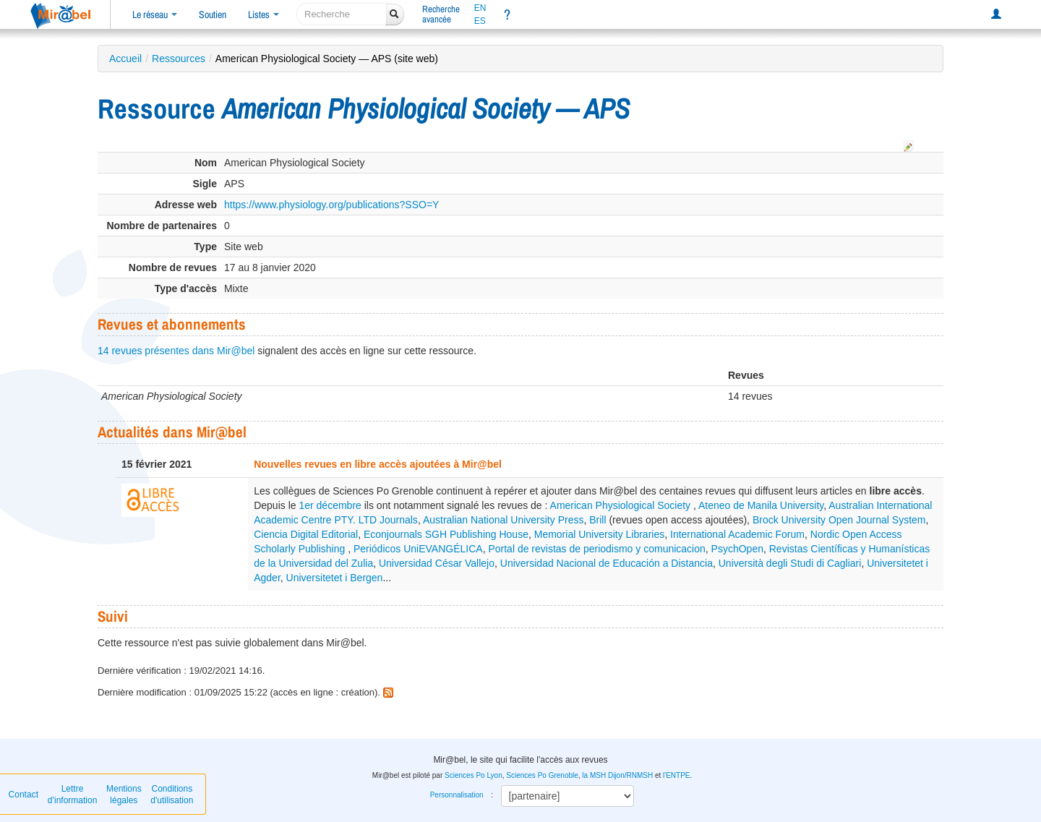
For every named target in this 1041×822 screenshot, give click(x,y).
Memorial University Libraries (599, 534)
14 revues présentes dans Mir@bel (176, 350)
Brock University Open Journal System (839, 520)
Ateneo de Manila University (760, 505)
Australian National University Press (503, 520)
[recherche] (341, 14)
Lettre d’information (73, 794)
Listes (263, 14)
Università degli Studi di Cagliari (790, 563)
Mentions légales (124, 794)
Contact (23, 794)
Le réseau (154, 14)
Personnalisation (457, 795)
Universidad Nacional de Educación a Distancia (606, 563)
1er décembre (330, 505)
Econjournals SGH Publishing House (446, 534)
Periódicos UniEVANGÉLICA (418, 549)
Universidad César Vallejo (436, 563)
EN (480, 8)
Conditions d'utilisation (171, 794)
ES (480, 21)
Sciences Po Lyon (473, 775)
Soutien (212, 14)
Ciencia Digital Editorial (306, 534)
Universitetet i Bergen (334, 577)
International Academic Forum (737, 534)
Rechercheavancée (441, 14)
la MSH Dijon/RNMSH (617, 775)
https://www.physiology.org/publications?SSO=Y (331, 204)
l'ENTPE (676, 775)
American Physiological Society (621, 505)
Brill (597, 520)
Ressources (178, 58)
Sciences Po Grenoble (542, 775)
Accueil (125, 58)
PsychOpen (737, 549)
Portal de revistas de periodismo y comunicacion (596, 549)
